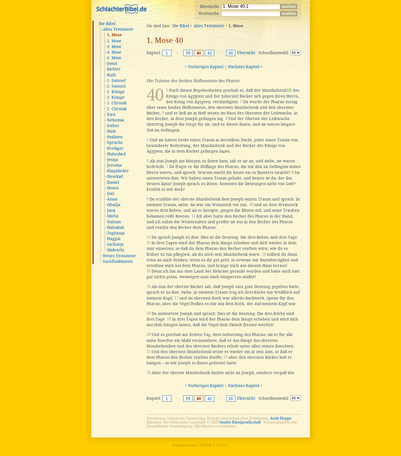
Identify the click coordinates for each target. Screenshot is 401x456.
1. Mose (114, 35)
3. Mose (114, 46)
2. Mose (114, 41)
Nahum (114, 222)
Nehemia (115, 120)
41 (209, 53)
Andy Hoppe (280, 418)
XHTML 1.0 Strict (213, 445)
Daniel (113, 182)
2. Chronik (117, 109)
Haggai (113, 238)
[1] (289, 90)
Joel (110, 193)
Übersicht (246, 52)
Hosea (113, 188)
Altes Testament (118, 29)
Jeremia (114, 165)
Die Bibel (107, 23)
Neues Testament (119, 256)
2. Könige (116, 97)
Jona (111, 210)
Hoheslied (116, 154)
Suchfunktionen (118, 261)
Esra (111, 114)
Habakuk (115, 227)
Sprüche (115, 142)
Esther (113, 125)
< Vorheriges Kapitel (204, 67)
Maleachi (115, 250)
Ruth (111, 75)
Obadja (113, 204)
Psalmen (115, 137)
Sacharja (115, 244)
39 (188, 53)
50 (230, 53)
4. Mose (114, 52)
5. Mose (114, 58)
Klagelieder (118, 171)
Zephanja (116, 233)
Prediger (115, 148)
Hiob (111, 131)
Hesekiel (115, 176)
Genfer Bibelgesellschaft (240, 422)
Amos (112, 199)
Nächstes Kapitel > (245, 67)
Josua (112, 63)
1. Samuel (116, 80)
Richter (114, 69)
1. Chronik (117, 103)
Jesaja (112, 159)
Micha (113, 216)
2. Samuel (116, 86)
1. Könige (116, 91)
